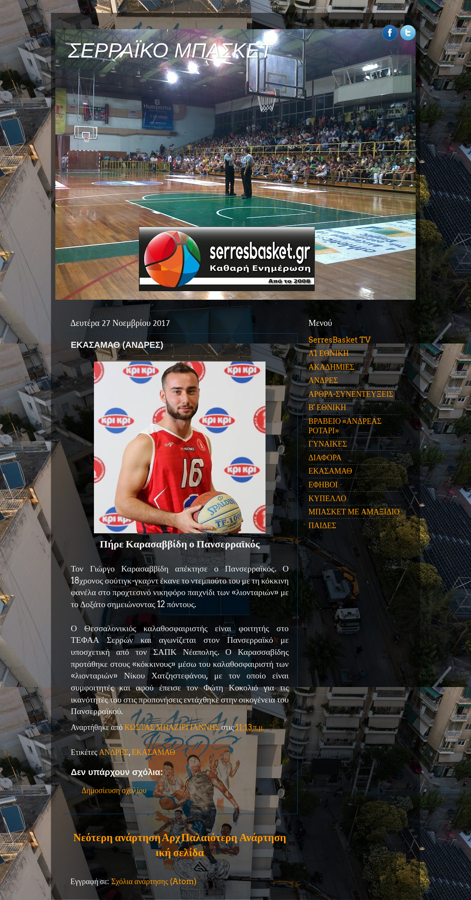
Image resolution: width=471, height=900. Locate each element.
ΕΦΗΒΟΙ (323, 484)
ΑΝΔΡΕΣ (114, 752)
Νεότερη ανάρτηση (116, 837)
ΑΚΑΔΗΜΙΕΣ (331, 366)
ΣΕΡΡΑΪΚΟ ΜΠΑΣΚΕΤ (170, 50)
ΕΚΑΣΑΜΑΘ (153, 752)
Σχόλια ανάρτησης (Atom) (153, 881)
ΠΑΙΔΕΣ (322, 525)
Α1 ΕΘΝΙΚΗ (328, 353)
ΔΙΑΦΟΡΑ (324, 457)
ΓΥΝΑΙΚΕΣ (327, 443)
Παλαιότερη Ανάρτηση (233, 837)
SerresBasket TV (339, 339)
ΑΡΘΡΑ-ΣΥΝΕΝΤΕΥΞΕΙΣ (350, 393)
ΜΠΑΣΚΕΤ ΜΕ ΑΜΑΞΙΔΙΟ (354, 511)
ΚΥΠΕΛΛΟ (327, 498)
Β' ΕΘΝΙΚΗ (327, 407)
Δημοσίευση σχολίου (114, 790)
